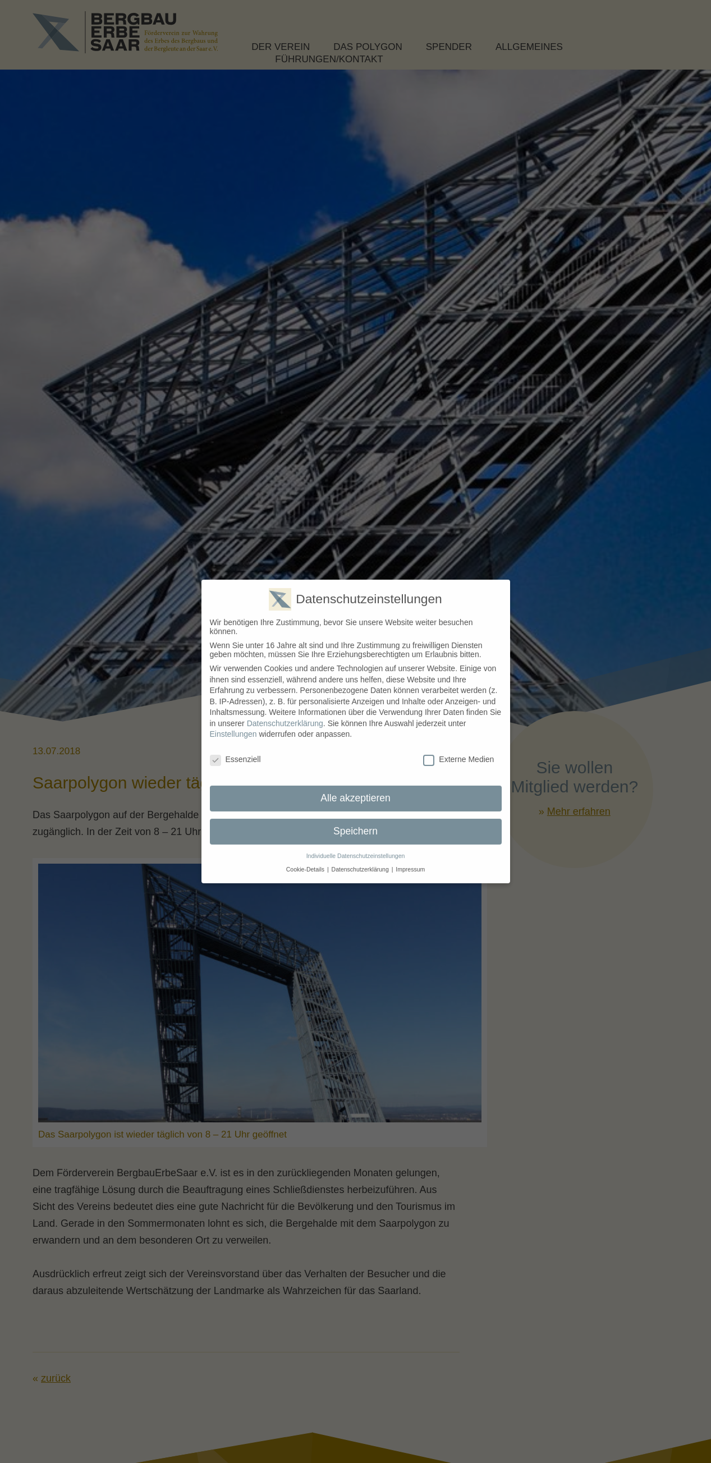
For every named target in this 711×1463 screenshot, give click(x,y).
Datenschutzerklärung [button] (360, 862)
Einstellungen (233, 726)
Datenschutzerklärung (285, 716)
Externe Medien (458, 751)
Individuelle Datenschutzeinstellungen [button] (355, 848)
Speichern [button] (355, 823)
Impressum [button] (410, 862)
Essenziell (235, 751)
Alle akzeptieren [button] (355, 790)
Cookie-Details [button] (305, 862)
